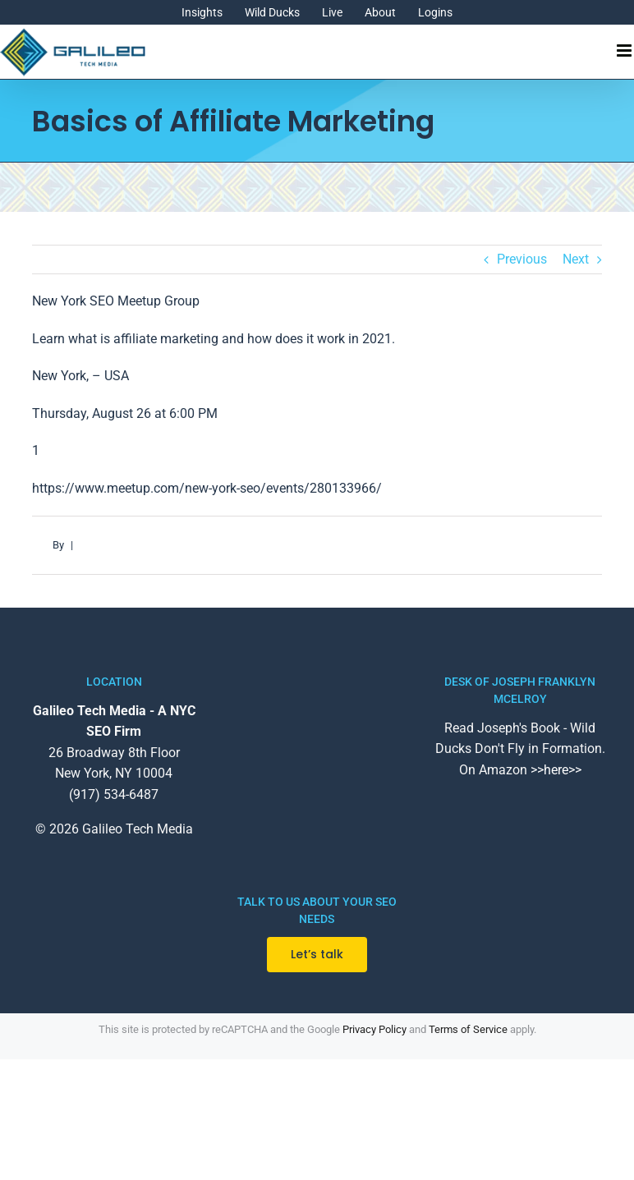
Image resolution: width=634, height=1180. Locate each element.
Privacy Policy (374, 1029)
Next (576, 259)
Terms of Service (468, 1029)
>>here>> (556, 770)
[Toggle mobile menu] (625, 50)
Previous (522, 259)
